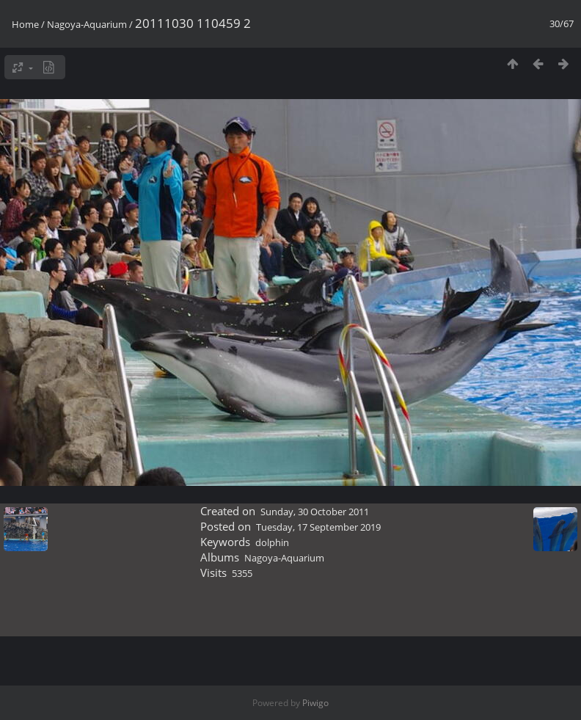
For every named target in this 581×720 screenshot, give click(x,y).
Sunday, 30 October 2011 (314, 511)
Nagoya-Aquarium (87, 24)
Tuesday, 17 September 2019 (318, 527)
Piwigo (315, 703)
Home (25, 24)
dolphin (272, 542)
